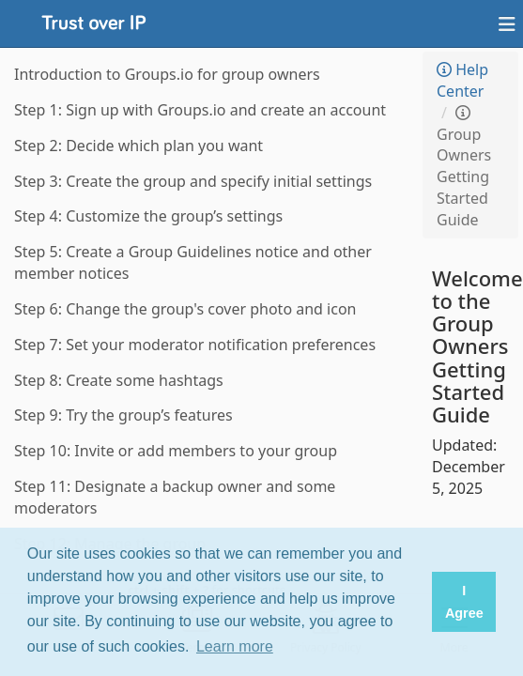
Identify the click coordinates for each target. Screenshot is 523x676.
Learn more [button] (234, 646)
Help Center (462, 80)
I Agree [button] (464, 602)
